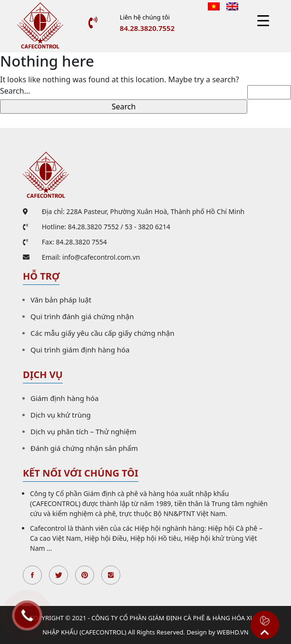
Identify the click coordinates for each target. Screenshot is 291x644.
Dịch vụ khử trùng (60, 415)
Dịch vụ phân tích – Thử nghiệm (83, 431)
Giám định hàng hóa (64, 398)
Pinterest (84, 575)
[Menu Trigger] (263, 20)
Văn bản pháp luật (60, 299)
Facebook (32, 575)
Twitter (58, 575)
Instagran (110, 575)
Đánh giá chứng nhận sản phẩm (84, 448)
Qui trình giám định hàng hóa (80, 349)
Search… (15, 91)
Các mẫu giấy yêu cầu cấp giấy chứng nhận (102, 333)
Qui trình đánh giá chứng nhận (82, 316)
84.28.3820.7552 (147, 28)
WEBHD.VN (233, 632)
